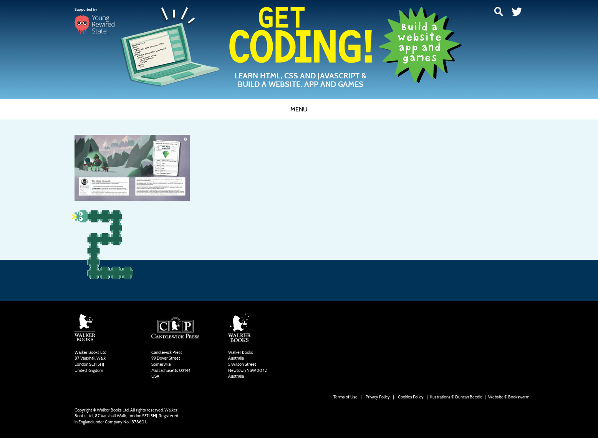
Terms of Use (345, 397)
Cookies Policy (411, 397)
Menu (299, 109)
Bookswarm (519, 397)
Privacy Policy (378, 397)
